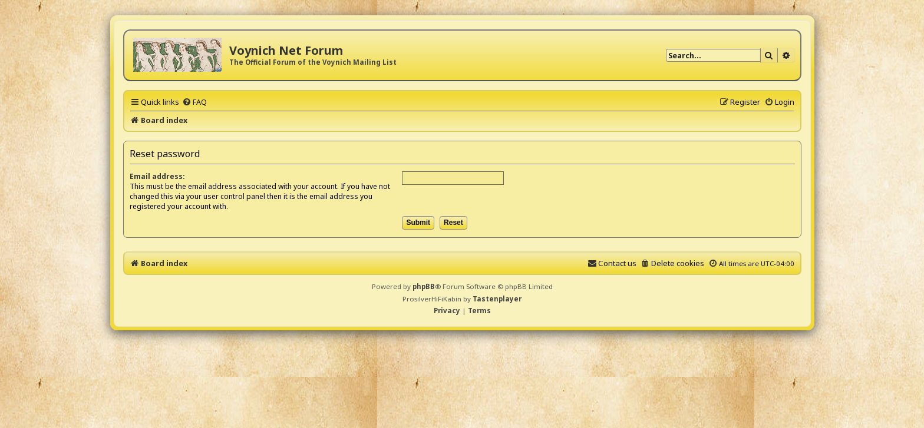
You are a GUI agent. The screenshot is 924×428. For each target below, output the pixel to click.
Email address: (157, 176)
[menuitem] (194, 102)
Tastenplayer (497, 298)
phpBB (423, 286)
